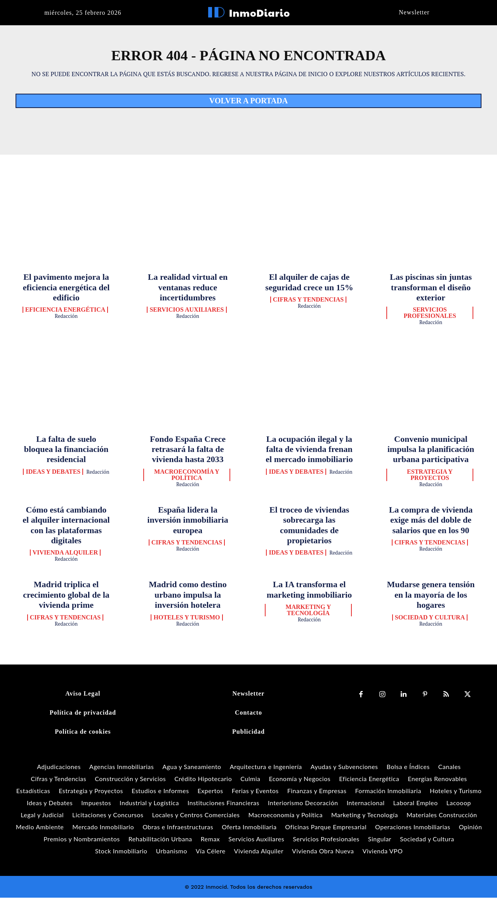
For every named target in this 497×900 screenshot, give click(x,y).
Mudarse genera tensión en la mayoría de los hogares (430, 597)
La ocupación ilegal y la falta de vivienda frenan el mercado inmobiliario (309, 451)
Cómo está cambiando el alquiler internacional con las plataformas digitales (66, 527)
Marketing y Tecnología (308, 612)
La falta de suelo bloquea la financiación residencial (66, 451)
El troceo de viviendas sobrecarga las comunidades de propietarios (309, 527)
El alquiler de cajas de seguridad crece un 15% (309, 284)
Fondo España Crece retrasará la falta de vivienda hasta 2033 (188, 451)
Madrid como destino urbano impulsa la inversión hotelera (187, 597)
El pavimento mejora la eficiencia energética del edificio (66, 289)
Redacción (66, 318)
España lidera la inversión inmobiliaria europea (187, 522)
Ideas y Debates (53, 474)
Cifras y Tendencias (308, 301)
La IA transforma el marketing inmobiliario (309, 592)
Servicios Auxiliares (186, 312)
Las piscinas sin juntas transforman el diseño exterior (431, 289)
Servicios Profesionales (429, 315)
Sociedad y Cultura (430, 619)
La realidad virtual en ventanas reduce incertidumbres (188, 289)
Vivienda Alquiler (65, 555)
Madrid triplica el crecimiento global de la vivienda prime (66, 597)
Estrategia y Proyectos (430, 477)
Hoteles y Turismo (186, 619)
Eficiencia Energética (65, 312)
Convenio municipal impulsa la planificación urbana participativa (431, 451)
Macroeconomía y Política (186, 477)
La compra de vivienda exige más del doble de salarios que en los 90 (431, 522)
